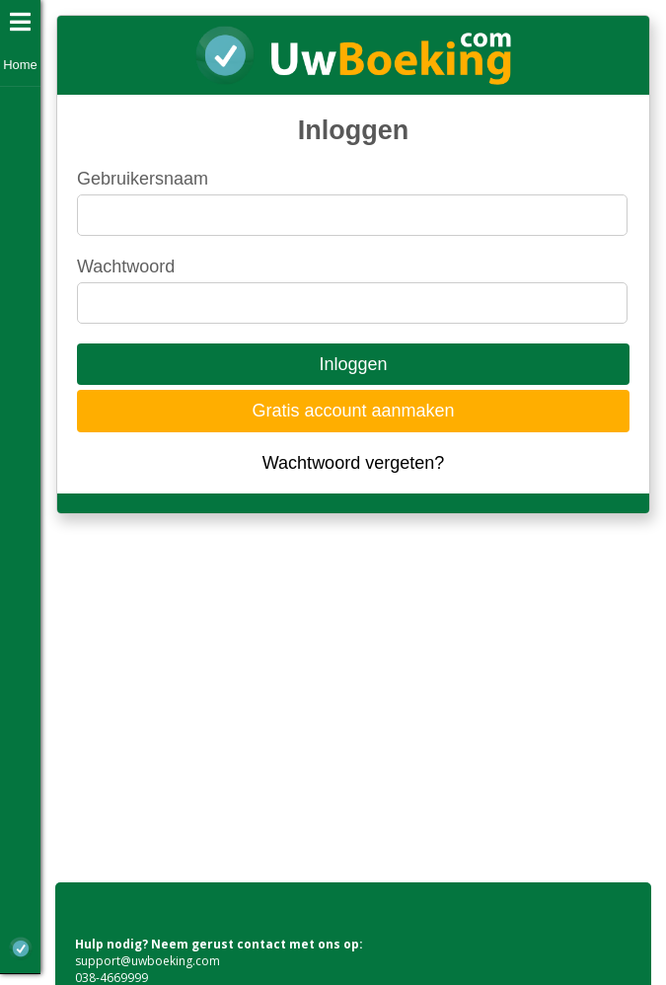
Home (20, 64)
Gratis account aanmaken (353, 410)
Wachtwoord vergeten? (353, 463)
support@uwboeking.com (147, 960)
